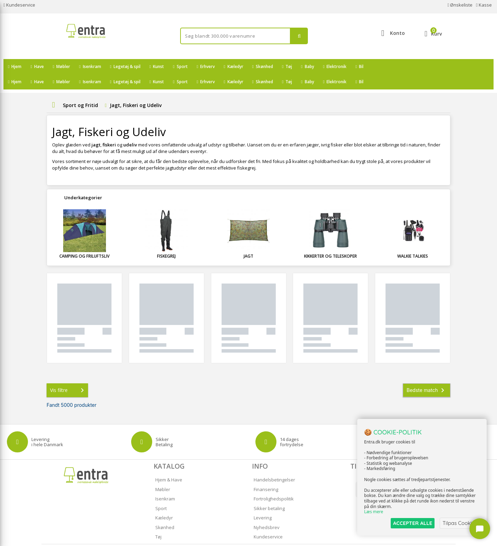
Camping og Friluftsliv (84, 241)
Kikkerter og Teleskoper (330, 241)
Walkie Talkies (412, 241)
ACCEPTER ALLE (412, 523)
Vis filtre (68, 375)
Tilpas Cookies (459, 523)
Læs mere (373, 512)
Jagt (248, 241)
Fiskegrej (166, 241)
